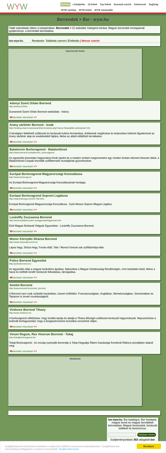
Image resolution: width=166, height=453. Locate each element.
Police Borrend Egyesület (28, 260)
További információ (69, 449)
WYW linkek (85, 10)
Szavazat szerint (122, 4)
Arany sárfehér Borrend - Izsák (32, 124)
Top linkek (105, 4)
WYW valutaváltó (104, 10)
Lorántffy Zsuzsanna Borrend (31, 217)
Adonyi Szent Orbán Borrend (30, 103)
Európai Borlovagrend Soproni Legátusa (39, 195)
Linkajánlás (79, 4)
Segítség (153, 4)
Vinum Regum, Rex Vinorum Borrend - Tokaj (41, 334)
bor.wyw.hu (16, 40)
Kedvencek (140, 4)
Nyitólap (65, 4)
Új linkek (92, 4)
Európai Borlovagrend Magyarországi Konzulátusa (46, 174)
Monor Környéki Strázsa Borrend (33, 239)
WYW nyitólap (68, 10)
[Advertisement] (75, 75)
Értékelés (73, 40)
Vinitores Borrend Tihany (28, 309)
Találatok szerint (56, 40)
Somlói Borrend (21, 285)
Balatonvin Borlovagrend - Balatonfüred (38, 149)
